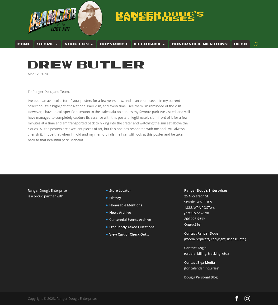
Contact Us (192, 224)
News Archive (120, 212)
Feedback (147, 44)
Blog (240, 44)
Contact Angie (195, 248)
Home (24, 44)
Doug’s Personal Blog (201, 277)
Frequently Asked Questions (132, 227)
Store (45, 44)
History (115, 198)
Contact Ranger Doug (201, 233)
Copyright (114, 44)
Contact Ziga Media (199, 262)
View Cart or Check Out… (129, 234)
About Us (77, 44)
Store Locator (120, 190)
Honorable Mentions (200, 44)
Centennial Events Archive (130, 219)
